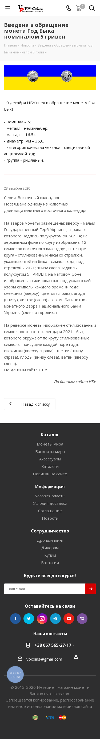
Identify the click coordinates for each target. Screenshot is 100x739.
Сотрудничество (50, 531)
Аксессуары (50, 458)
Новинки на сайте (50, 473)
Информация (50, 486)
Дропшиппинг (50, 540)
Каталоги (50, 466)
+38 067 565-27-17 (52, 645)
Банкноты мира (50, 451)
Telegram (55, 618)
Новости (50, 518)
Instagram (42, 618)
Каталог (50, 435)
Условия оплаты (50, 495)
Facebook (15, 618)
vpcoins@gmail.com (44, 659)
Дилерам (50, 547)
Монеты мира (50, 444)
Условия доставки (50, 503)
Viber (82, 618)
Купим (50, 555)
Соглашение (50, 510)
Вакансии (50, 562)
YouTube (68, 618)
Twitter (28, 618)
